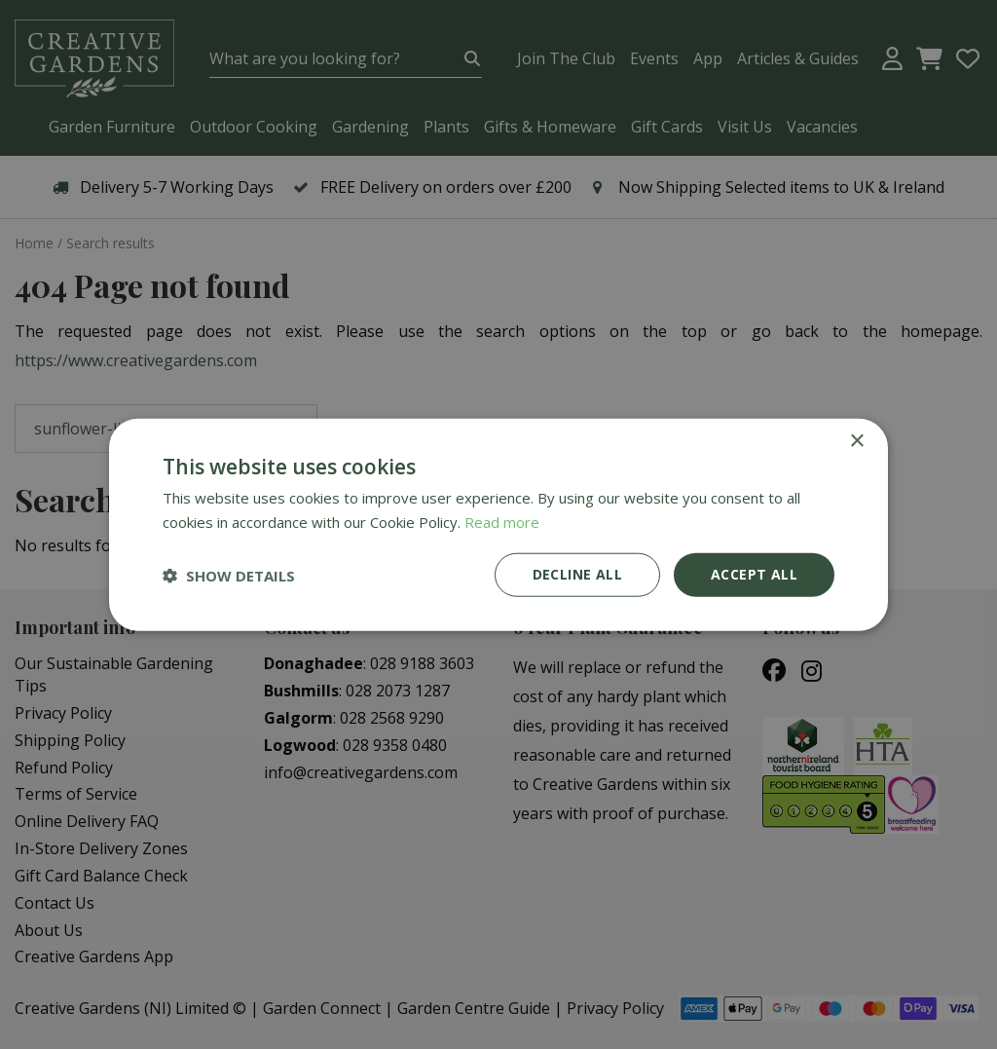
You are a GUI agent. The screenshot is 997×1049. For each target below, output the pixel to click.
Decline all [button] (577, 574)
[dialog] (498, 524)
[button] (229, 574)
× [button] (856, 440)
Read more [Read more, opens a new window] (501, 521)
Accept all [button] (754, 574)
